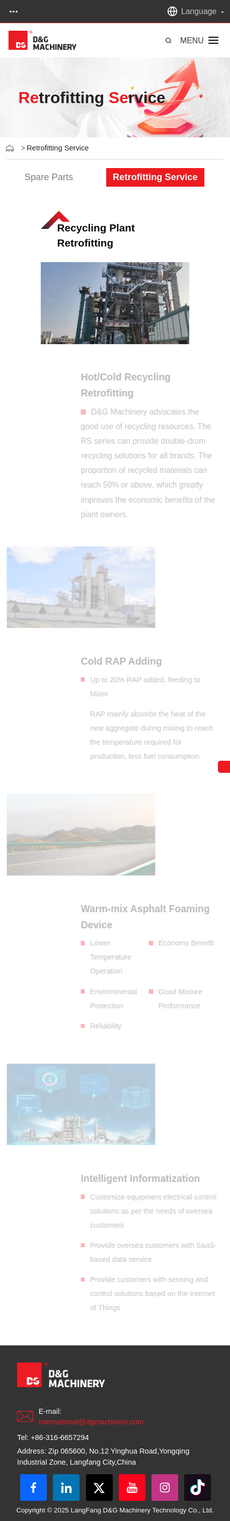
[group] (49, 177)
